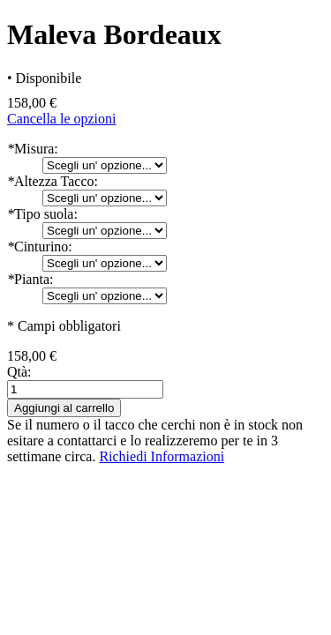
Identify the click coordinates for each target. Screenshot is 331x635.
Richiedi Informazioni (161, 456)
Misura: (32, 148)
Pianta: (30, 279)
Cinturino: (39, 246)
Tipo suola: (42, 213)
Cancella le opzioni (62, 118)
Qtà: (19, 371)
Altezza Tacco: (52, 181)
